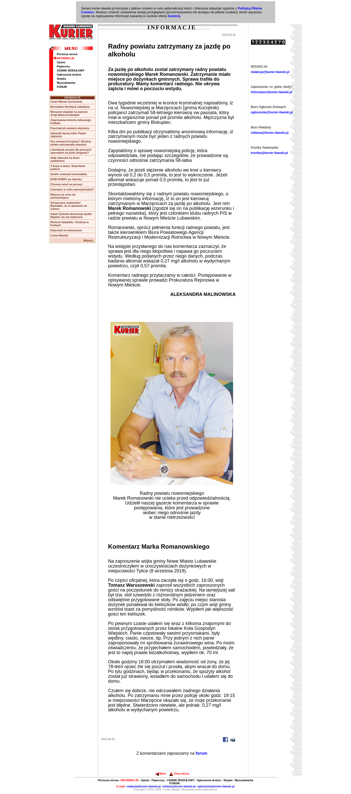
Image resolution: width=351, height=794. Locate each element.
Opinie (61, 62)
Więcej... (88, 240)
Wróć (160, 773)
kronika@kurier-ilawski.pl (269, 153)
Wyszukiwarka (66, 82)
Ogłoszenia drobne (69, 74)
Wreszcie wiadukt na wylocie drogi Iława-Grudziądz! (69, 113)
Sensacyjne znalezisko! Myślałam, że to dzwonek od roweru (69, 205)
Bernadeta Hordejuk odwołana (70, 106)
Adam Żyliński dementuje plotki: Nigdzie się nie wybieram (71, 215)
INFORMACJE (64, 58)
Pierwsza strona (67, 54)
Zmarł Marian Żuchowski (66, 101)
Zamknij (173, 16)
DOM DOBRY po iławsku (66, 179)
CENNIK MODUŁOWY (70, 70)
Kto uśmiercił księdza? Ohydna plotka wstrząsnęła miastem (71, 143)
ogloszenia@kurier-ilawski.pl (272, 112)
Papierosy (63, 66)
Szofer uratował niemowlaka (69, 174)
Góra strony (179, 773)
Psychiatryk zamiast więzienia (70, 128)
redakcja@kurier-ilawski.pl (270, 72)
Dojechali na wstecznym (66, 230)
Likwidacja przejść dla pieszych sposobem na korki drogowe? (71, 151)
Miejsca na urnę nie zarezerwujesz (63, 196)
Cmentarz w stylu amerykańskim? (72, 189)
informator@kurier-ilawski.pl (271, 92)
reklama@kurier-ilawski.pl (270, 133)
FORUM (62, 86)
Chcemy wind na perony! (67, 184)
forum (201, 753)
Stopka (61, 78)
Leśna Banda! (59, 235)
